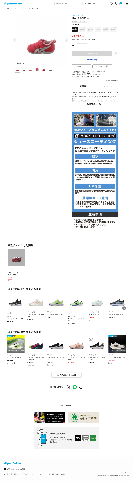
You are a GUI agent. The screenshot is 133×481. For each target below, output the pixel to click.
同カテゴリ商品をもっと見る (66, 375)
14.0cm (90, 29)
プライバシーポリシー (38, 474)
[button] (14, 40)
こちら (88, 73)
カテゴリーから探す (66, 405)
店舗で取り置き (92, 60)
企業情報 (6, 474)
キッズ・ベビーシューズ (24, 8)
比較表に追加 (81, 66)
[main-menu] (127, 3)
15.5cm (113, 29)
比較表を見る (102, 66)
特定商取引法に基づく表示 (57, 474)
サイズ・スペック (107, 86)
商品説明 (83, 86)
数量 (73, 45)
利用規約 (25, 474)
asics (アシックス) (78, 15)
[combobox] (67, 3)
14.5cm (97, 29)
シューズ (13, 8)
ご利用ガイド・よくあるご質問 (16, 469)
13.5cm (82, 29)
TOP (8, 8)
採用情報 (16, 474)
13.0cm (74, 29)
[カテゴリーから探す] (93, 3)
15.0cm (105, 29)
